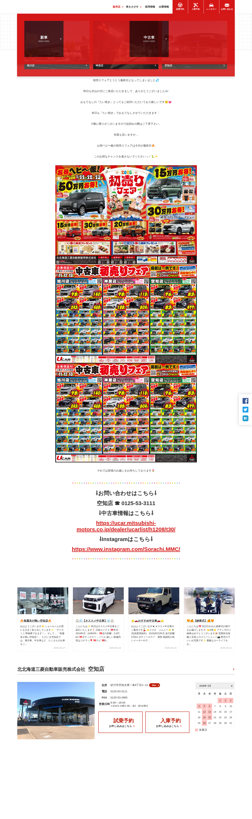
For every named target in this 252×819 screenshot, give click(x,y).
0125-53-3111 (118, 694)
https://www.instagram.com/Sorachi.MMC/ (126, 551)
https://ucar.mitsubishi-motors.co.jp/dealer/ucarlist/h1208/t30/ (126, 528)
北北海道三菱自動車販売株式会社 (60, 671)
